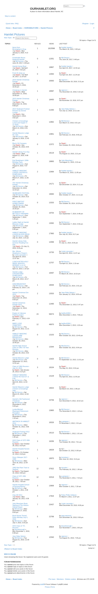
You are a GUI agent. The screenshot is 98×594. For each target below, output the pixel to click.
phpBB (42, 584)
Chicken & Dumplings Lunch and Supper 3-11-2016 (20, 122)
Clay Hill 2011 (17, 495)
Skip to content (10, 16)
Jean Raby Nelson (68, 109)
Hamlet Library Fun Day (20, 152)
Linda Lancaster (20, 255)
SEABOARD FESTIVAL (20, 193)
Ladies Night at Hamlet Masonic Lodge (20, 223)
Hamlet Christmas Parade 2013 (18, 303)
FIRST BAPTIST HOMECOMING (18, 202)
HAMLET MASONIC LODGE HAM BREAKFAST (19, 335)
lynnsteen (64, 457)
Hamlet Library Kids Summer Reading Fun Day (20, 242)
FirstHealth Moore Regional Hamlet (18, 58)
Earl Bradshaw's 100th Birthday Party (20, 161)
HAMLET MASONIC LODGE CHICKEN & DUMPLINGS (19, 172)
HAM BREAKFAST (19, 284)
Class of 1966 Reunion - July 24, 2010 (21, 367)
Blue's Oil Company (19, 143)
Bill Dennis (19, 61)
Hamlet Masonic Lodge (20, 358)
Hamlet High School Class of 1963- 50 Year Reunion (20, 347)
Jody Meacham (66, 160)
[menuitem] (16, 23)
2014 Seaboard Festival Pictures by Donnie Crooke (20, 110)
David (18, 51)
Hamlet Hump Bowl (19, 66)
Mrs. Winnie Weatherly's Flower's (19, 252)
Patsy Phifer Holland (68, 495)
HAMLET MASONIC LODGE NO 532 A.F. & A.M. (20, 376)
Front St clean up (18, 73)
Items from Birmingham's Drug (19, 48)
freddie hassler (66, 47)
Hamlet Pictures (14, 34)
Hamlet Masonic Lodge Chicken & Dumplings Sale (20, 388)
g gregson (65, 421)
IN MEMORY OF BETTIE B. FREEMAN (20, 213)
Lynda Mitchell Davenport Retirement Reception (20, 411)
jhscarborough (20, 529)
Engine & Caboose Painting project (19, 314)
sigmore (64, 80)
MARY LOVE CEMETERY (17, 324)
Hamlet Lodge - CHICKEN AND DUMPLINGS (17, 273)
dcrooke (64, 467)
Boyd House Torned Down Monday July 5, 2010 (20, 517)
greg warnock (66, 515)
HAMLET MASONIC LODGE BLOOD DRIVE (21, 233)
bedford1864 (65, 313)
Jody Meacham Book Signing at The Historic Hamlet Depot (20, 505)
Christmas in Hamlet (19, 90)
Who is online (10, 554)
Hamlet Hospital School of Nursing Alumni (20, 485)
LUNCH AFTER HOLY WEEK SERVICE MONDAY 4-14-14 (20, 263)
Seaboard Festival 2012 (20, 432)
